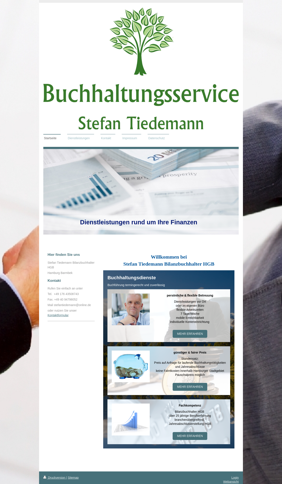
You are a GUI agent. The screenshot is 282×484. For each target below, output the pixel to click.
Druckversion (54, 477)
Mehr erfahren (190, 333)
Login (235, 477)
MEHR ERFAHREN (190, 436)
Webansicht (231, 481)
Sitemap (73, 477)
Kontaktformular (58, 315)
